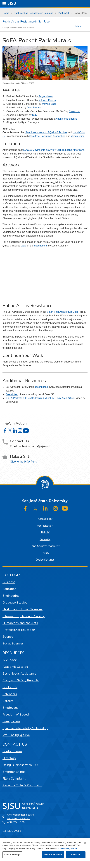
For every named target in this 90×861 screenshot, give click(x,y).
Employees (10, 708)
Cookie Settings (45, 559)
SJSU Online (14, 831)
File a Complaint (14, 778)
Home (5, 13)
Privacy (45, 553)
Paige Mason (45, 96)
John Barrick (34, 107)
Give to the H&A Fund (23, 461)
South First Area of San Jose (63, 312)
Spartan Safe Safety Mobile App (25, 728)
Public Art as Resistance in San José (33, 13)
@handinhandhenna (66, 118)
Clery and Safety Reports (20, 680)
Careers (8, 701)
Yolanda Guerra (47, 100)
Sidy (34, 115)
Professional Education (18, 630)
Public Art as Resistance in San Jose (26, 22)
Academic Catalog (15, 667)
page (23, 245)
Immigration (11, 721)
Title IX (45, 532)
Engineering (11, 596)
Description (12, 394)
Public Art (63, 13)
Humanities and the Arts (20, 623)
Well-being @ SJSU (16, 735)
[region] (45, 849)
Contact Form (12, 751)
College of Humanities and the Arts (18, 28)
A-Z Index (9, 660)
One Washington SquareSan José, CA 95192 (20, 816)
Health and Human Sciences (22, 609)
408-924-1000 (16, 822)
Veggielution (77, 136)
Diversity (45, 539)
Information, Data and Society (23, 616)
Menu (78, 26)
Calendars (9, 694)
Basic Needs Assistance (19, 673)
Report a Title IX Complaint (22, 785)
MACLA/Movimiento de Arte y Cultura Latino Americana (53, 150)
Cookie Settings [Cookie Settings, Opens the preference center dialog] (12, 854)
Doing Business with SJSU (21, 765)
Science (7, 637)
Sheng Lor (74, 111)
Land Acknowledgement (45, 546)
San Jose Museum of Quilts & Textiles (46, 132)
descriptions (40, 245)
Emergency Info (13, 772)
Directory (9, 758)
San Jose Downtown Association (47, 136)
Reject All (75, 854)
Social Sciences (13, 643)
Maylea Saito (49, 104)
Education (9, 589)
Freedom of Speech (16, 714)
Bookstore (9, 687)
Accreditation (45, 526)
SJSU (11, 3)
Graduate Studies (14, 602)
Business (8, 582)
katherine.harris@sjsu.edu (35, 446)
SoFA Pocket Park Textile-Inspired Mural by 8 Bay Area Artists (40, 398)
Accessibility (45, 519)
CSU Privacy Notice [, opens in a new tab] (68, 848)
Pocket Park (80, 13)
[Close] (85, 842)
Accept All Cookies (53, 854)
